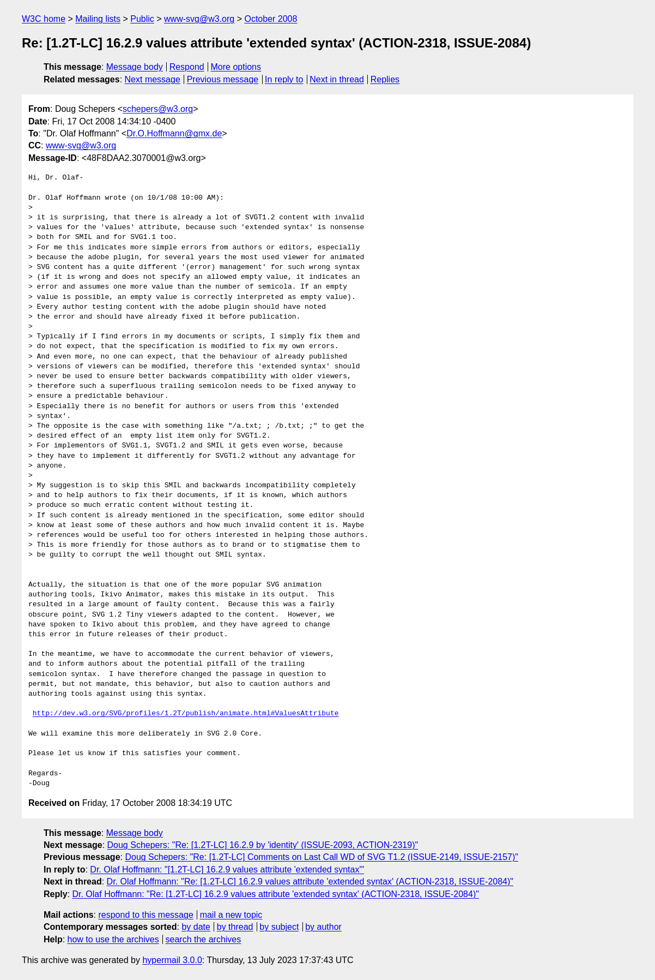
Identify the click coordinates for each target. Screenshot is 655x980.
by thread (235, 926)
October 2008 (270, 18)
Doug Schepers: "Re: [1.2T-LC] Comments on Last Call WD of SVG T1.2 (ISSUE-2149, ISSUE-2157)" (321, 857)
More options (236, 66)
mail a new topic (231, 914)
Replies (385, 79)
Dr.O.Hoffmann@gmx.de (174, 133)
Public (142, 18)
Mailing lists (97, 18)
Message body (134, 66)
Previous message (223, 79)
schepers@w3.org (158, 108)
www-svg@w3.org (199, 18)
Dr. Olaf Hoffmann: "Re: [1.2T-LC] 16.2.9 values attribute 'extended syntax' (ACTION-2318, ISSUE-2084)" (310, 881)
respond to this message (145, 914)
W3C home (43, 18)
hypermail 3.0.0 (172, 960)
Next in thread (337, 79)
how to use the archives (113, 939)
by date (195, 926)
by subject (279, 926)
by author (323, 926)
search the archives (203, 939)
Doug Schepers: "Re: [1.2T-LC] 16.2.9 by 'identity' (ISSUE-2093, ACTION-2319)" (263, 845)
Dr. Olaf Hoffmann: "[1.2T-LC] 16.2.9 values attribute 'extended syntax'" (227, 869)
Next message (152, 79)
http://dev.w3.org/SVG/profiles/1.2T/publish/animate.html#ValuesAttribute (186, 714)
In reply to (284, 79)
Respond (186, 66)
